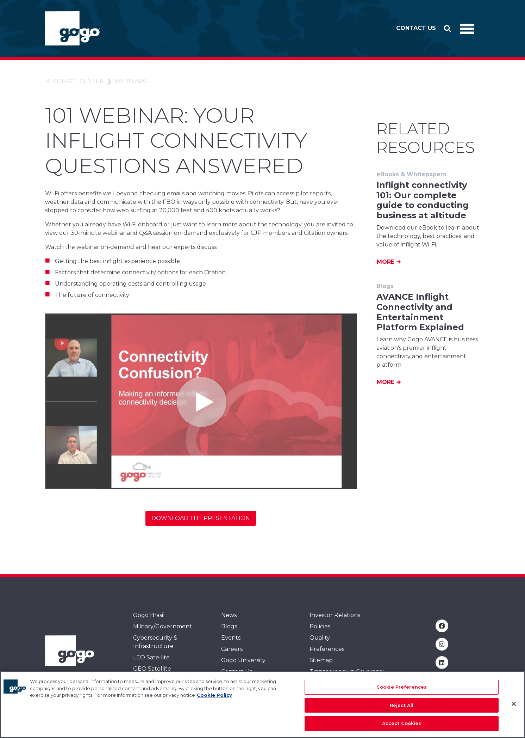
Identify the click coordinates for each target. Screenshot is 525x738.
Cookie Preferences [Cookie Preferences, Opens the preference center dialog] (401, 687)
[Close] (513, 704)
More (386, 261)
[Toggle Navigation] (467, 28)
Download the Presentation (200, 518)
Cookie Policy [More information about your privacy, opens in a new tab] (214, 695)
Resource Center (74, 81)
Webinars (130, 81)
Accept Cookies (401, 723)
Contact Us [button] (416, 28)
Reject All (401, 705)
